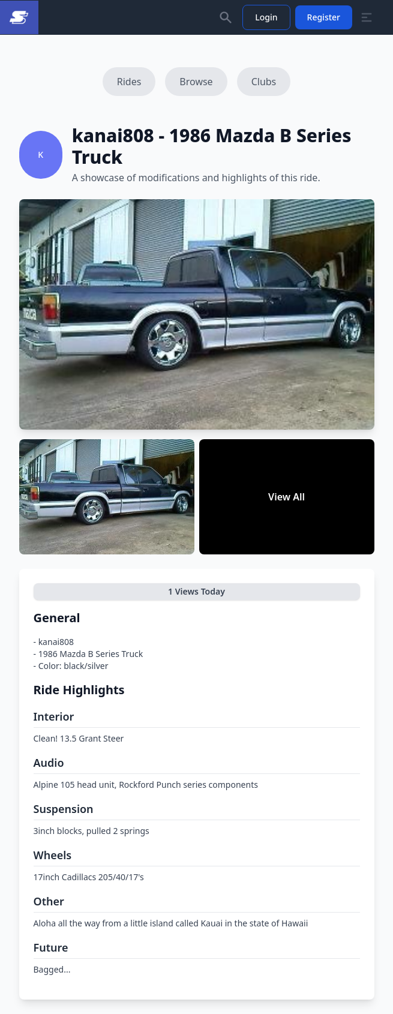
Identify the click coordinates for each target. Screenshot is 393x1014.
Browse (195, 81)
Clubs (264, 81)
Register (323, 17)
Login (266, 17)
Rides (129, 81)
